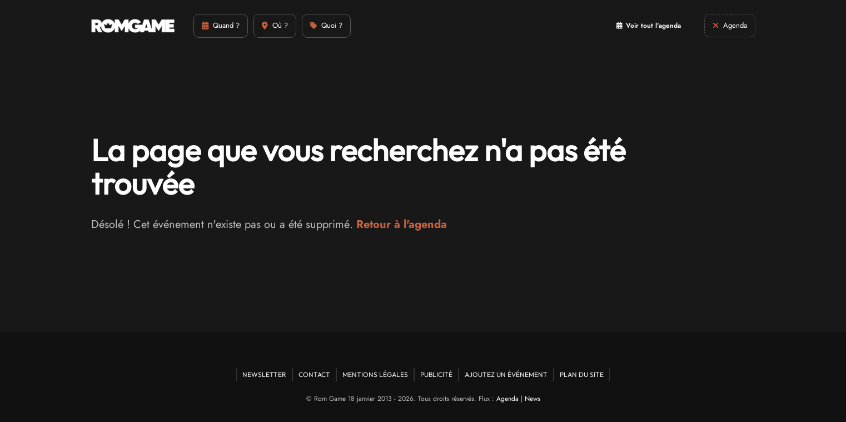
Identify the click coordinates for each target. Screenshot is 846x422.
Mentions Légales (375, 374)
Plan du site (582, 374)
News (532, 399)
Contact (314, 374)
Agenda (507, 399)
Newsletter (264, 374)
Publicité (436, 374)
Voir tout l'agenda (648, 26)
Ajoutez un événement (506, 374)
